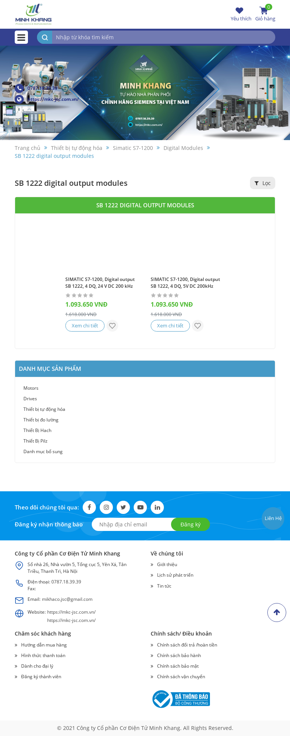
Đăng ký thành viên (41, 676)
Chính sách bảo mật (178, 666)
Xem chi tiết (85, 325)
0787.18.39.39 (36, 88)
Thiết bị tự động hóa (44, 409)
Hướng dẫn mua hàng (44, 645)
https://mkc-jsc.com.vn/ (47, 99)
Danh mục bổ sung (43, 451)
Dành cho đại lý (37, 666)
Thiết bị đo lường (41, 420)
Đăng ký (190, 524)
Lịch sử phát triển (175, 575)
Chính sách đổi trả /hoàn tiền (187, 645)
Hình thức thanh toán (43, 655)
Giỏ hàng (265, 14)
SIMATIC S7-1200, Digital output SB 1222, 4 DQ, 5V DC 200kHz (185, 282)
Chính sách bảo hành (179, 655)
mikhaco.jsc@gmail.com (67, 599)
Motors (31, 388)
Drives (30, 398)
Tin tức (164, 586)
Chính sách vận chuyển (181, 676)
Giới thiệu (167, 565)
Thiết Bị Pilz (35, 441)
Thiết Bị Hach (37, 430)
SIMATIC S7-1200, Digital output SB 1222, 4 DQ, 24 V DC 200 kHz (100, 282)
